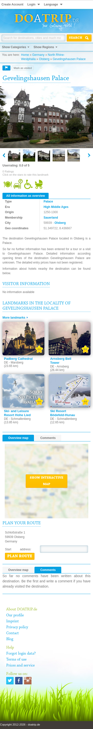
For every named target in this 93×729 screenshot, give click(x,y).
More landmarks (13, 317)
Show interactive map (46, 481)
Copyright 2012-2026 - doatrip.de (20, 724)
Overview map (18, 438)
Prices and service (20, 665)
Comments (48, 438)
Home (25, 55)
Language (51, 4)
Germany (38, 55)
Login (31, 4)
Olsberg (44, 59)
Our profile (15, 615)
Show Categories (14, 47)
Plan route (19, 556)
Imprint (12, 621)
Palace (48, 201)
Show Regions (43, 47)
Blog (9, 639)
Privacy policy (17, 627)
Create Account (12, 4)
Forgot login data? (21, 654)
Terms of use (16, 660)
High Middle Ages (56, 207)
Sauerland (51, 217)
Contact (12, 633)
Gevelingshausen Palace (69, 59)
